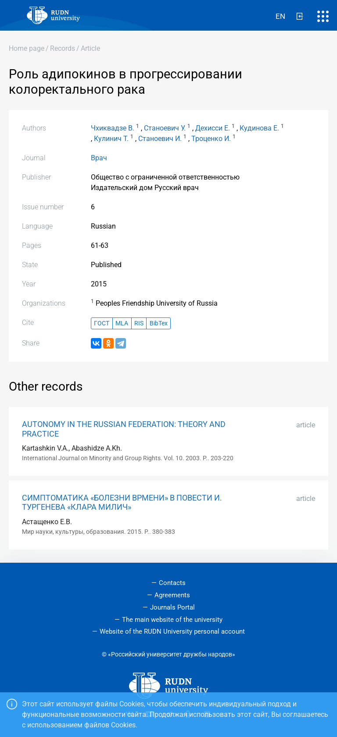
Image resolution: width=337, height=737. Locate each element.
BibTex (159, 323)
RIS (138, 323)
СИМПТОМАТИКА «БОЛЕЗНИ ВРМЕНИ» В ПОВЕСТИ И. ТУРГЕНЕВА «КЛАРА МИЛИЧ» (122, 502)
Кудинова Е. (259, 128)
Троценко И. (211, 138)
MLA (121, 323)
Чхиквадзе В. (112, 128)
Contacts (172, 583)
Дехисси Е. (212, 128)
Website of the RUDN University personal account (172, 631)
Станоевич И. (160, 138)
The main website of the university (172, 620)
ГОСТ (101, 323)
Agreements (172, 595)
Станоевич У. (165, 128)
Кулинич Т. (111, 138)
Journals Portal (172, 607)
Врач (99, 158)
